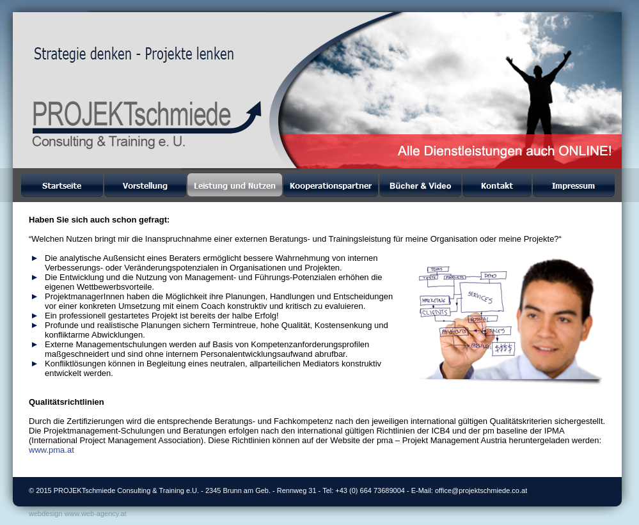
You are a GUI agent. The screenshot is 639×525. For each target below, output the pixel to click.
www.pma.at (51, 450)
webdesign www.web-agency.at (78, 513)
